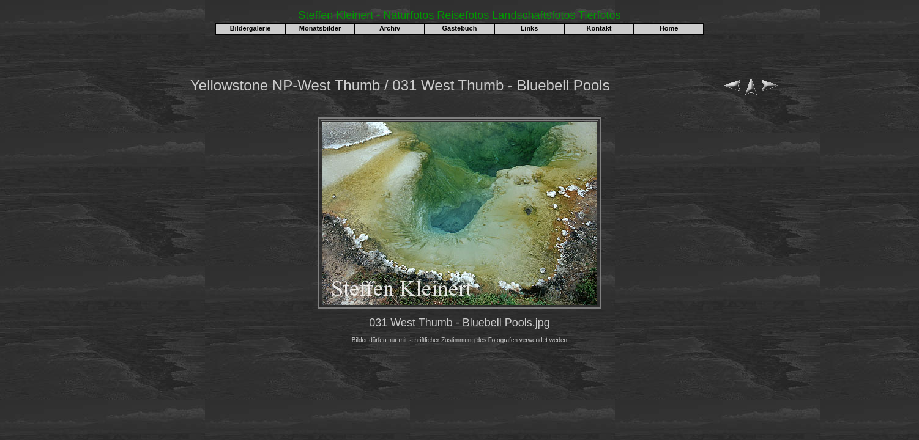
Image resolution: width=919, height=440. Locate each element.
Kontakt (599, 28)
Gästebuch (459, 28)
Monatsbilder (320, 28)
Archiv (389, 28)
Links (529, 28)
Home (669, 28)
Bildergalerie (250, 28)
